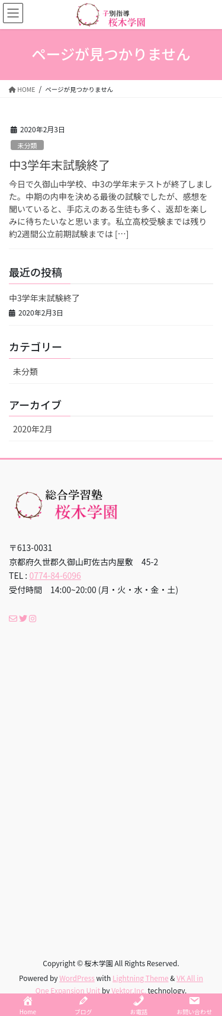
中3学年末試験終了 (59, 164)
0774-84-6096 (55, 575)
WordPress (77, 978)
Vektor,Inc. (128, 990)
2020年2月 (33, 429)
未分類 (27, 145)
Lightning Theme (140, 978)
